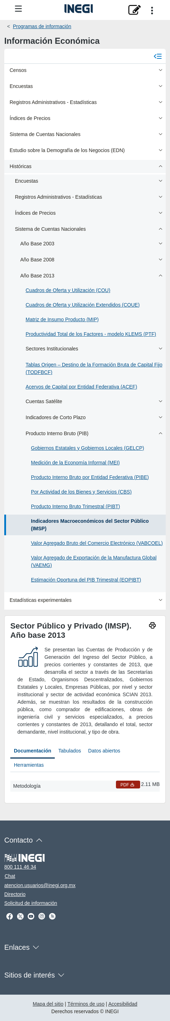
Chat (10, 876)
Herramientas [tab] (29, 765)
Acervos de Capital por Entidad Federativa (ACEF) (81, 387)
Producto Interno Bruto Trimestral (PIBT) (75, 506)
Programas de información (42, 26)
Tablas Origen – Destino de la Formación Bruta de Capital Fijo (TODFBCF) (94, 368)
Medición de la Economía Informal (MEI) (75, 462)
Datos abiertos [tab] (104, 751)
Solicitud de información (30, 903)
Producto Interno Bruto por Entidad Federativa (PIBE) (90, 477)
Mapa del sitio (48, 1004)
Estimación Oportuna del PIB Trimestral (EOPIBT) (86, 580)
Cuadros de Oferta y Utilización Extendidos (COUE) (83, 305)
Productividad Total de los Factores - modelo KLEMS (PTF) (91, 334)
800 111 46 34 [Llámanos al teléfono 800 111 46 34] (20, 867)
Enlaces (17, 947)
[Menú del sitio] (18, 9)
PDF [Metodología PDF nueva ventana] (128, 784)
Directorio (15, 894)
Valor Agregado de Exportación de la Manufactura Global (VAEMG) (93, 561)
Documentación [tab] (32, 751)
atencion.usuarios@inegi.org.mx (39, 885)
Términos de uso (85, 1004)
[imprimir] (152, 626)
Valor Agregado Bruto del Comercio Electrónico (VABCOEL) (97, 543)
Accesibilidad (122, 1004)
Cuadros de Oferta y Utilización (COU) (68, 290)
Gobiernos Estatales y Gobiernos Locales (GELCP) (87, 448)
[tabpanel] (85, 785)
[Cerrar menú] (158, 56)
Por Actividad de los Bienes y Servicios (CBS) (81, 492)
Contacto (18, 840)
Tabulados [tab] (69, 751)
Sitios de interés (29, 975)
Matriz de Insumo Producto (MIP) (62, 319)
